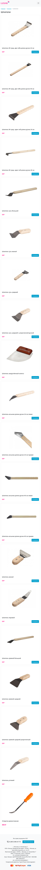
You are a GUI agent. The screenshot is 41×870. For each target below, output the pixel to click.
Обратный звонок (28, 842)
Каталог (9, 9)
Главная (3, 9)
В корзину (35, 52)
